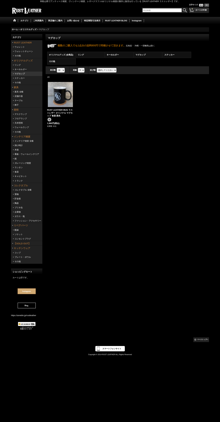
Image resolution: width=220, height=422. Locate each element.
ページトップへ (202, 339)
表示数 (53, 70)
